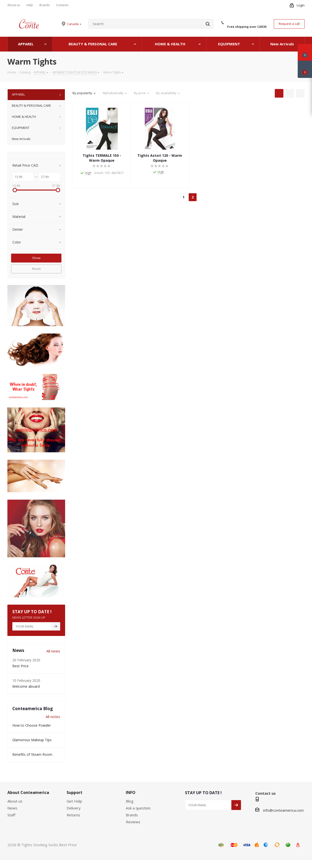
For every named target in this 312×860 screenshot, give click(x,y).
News (12, 808)
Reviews (133, 821)
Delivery (74, 808)
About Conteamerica (28, 792)
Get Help (74, 801)
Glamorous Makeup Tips (32, 739)
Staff (11, 814)
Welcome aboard (26, 686)
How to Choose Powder (31, 725)
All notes (53, 716)
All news (53, 651)
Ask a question (138, 808)
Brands (132, 814)
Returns (73, 814)
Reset (36, 268)
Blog (129, 801)
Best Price (20, 666)
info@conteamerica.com (283, 810)
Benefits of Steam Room (32, 754)
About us (14, 801)
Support (74, 792)
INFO (130, 792)
